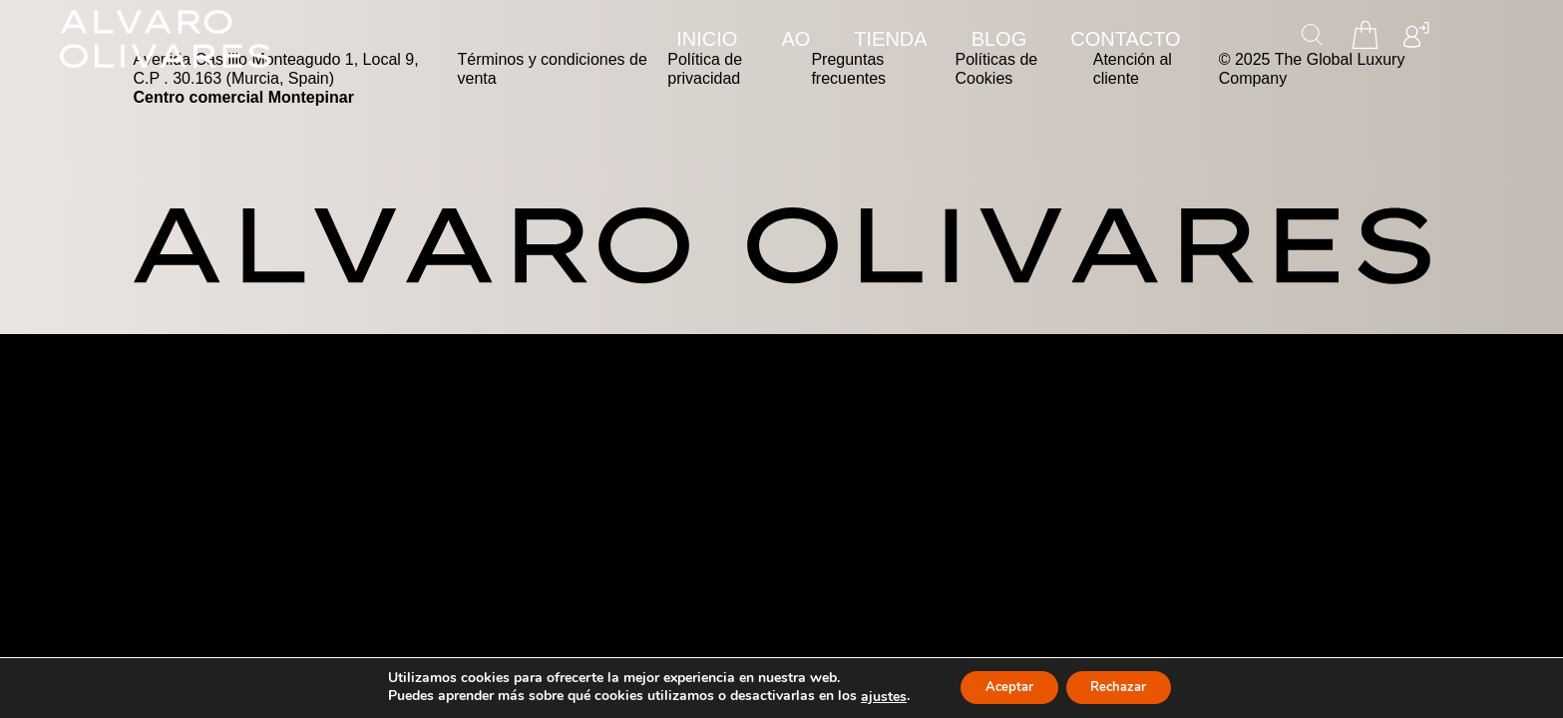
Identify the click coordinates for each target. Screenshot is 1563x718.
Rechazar (1125, 686)
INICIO (706, 39)
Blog (999, 39)
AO (795, 39)
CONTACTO (1125, 39)
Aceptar (1002, 686)
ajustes (871, 696)
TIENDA (890, 39)
